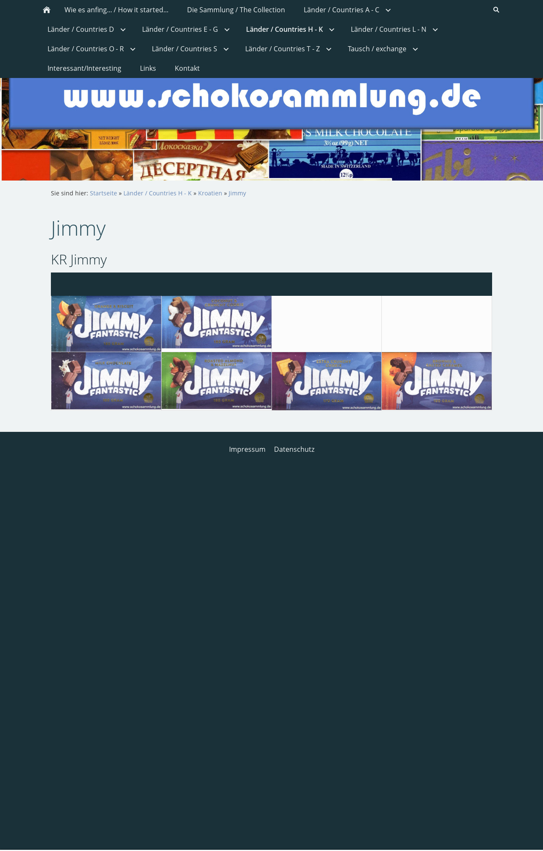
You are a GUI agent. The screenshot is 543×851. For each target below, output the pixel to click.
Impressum (247, 449)
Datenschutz (294, 449)
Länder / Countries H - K (157, 193)
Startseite (103, 193)
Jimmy (237, 193)
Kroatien (210, 193)
